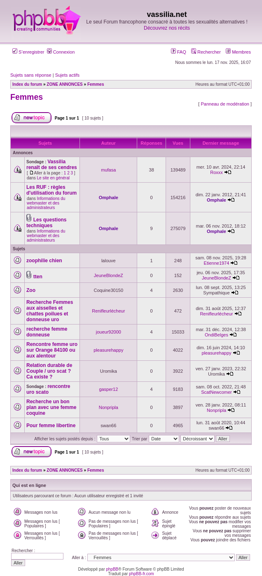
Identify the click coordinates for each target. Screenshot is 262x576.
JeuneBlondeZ (108, 275)
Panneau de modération (225, 103)
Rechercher (206, 51)
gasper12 (108, 389)
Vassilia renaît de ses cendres (51, 164)
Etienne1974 (216, 263)
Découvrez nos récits (167, 28)
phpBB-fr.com (141, 573)
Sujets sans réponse (30, 75)
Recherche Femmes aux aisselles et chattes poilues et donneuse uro (49, 310)
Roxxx (216, 172)
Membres (238, 51)
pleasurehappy (108, 350)
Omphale (108, 197)
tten (37, 277)
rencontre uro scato (48, 389)
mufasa (108, 169)
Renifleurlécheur (108, 310)
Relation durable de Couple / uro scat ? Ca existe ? (49, 371)
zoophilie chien (44, 260)
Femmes (26, 96)
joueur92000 (108, 331)
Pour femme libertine (50, 425)
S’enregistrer (28, 51)
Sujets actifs (67, 75)
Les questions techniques (46, 222)
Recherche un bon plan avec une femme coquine (51, 407)
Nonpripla (108, 407)
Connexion (61, 51)
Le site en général (53, 178)
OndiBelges (216, 334)
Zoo (30, 290)
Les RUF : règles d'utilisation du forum (51, 190)
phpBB (112, 569)
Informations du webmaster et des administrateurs (46, 203)
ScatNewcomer (216, 392)
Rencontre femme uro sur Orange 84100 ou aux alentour (51, 350)
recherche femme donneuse (46, 332)
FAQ (178, 51)
